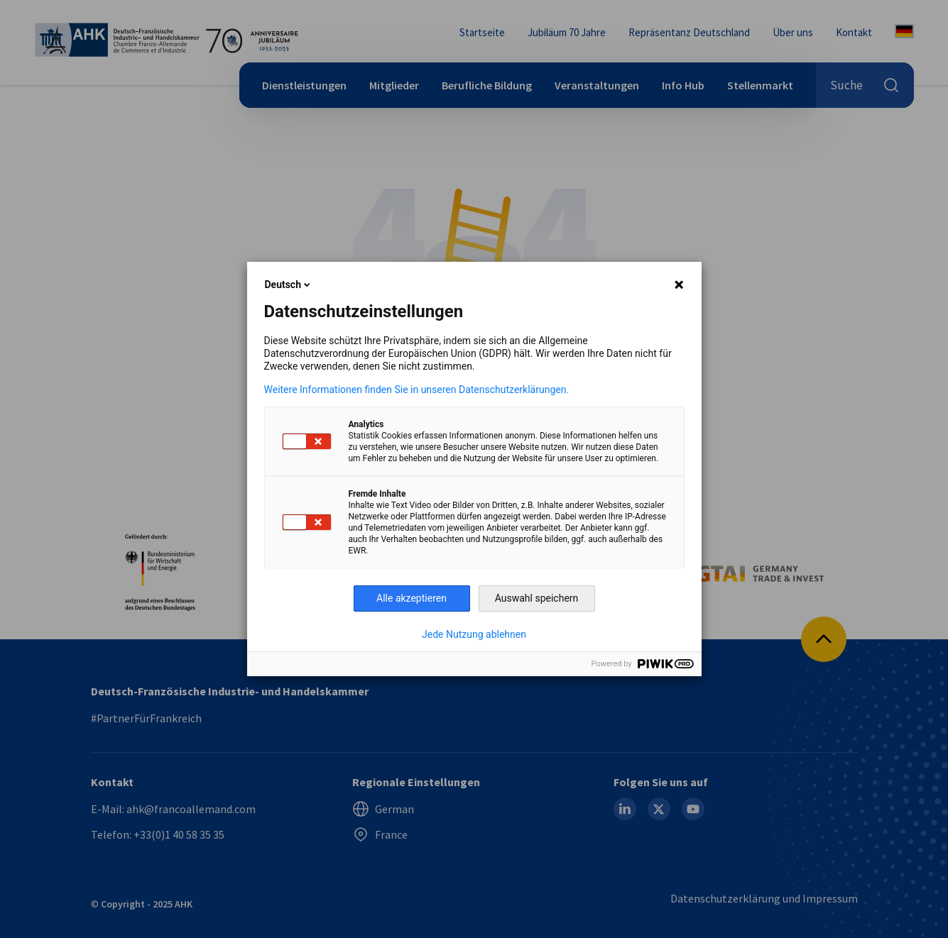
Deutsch (288, 284)
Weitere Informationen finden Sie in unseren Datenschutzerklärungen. (417, 389)
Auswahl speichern (537, 598)
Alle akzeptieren (411, 598)
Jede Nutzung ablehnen (474, 634)
